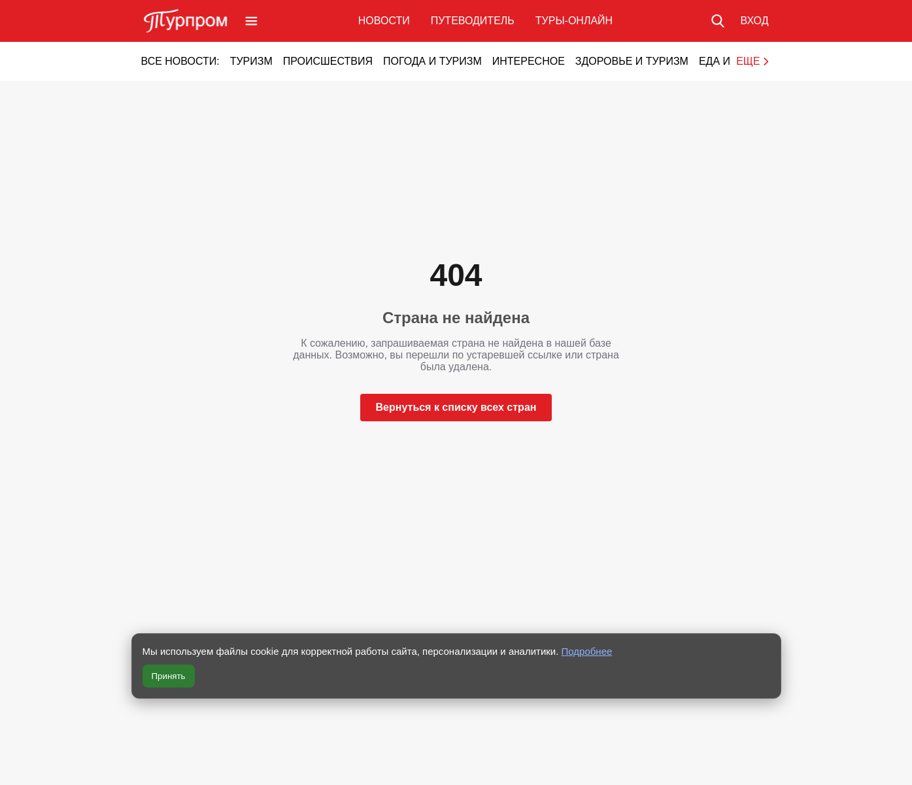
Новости (384, 20)
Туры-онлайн (574, 20)
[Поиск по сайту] (717, 21)
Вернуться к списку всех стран (456, 407)
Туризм (251, 61)
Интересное (528, 61)
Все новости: (180, 61)
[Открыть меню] (251, 21)
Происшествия (328, 61)
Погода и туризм (432, 61)
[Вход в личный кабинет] (754, 21)
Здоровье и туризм (631, 61)
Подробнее (587, 651)
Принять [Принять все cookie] (169, 676)
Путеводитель (473, 20)
